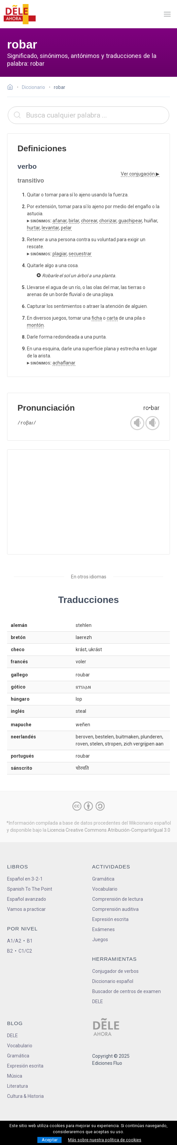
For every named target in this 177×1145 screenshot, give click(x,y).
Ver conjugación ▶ (140, 174)
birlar (74, 220)
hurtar (33, 227)
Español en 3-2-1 (25, 879)
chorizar (107, 220)
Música (14, 1076)
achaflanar (63, 362)
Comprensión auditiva (115, 909)
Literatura (17, 1086)
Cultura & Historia (25, 1096)
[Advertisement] (88, 502)
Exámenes (103, 929)
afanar (59, 220)
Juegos (100, 939)
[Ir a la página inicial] (12, 88)
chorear (89, 220)
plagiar (59, 253)
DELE (12, 1035)
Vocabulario (104, 889)
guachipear (130, 220)
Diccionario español (112, 981)
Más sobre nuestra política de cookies (104, 1140)
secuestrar (80, 253)
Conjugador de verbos (115, 971)
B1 (30, 941)
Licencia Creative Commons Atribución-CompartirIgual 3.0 (108, 830)
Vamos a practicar (26, 909)
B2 (10, 951)
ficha (97, 318)
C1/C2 (25, 951)
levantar (50, 227)
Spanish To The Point (29, 889)
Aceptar (50, 1139)
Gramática (103, 879)
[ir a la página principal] (19, 14)
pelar (66, 227)
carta (112, 318)
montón (35, 325)
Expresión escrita (110, 919)
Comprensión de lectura (117, 899)
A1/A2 (14, 941)
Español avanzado (26, 899)
